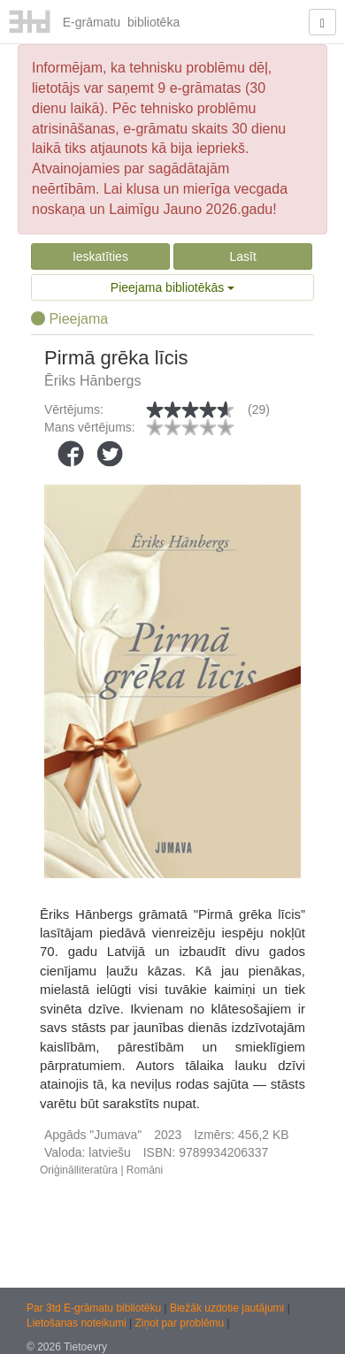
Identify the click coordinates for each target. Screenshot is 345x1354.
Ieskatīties (100, 256)
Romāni (144, 1170)
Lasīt (242, 256)
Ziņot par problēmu (180, 1323)
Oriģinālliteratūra (79, 1170)
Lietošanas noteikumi (78, 1323)
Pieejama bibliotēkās (172, 287)
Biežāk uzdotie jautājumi (229, 1308)
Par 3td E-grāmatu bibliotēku (95, 1308)
